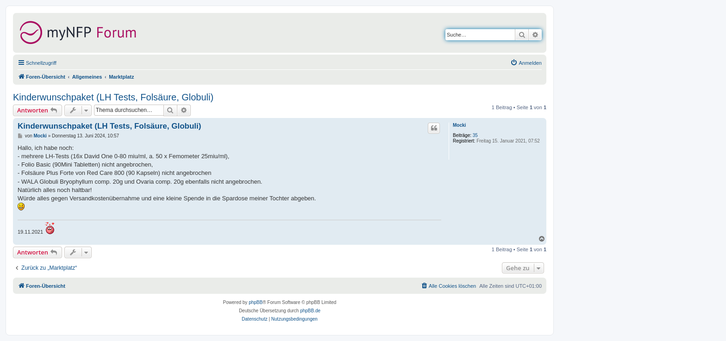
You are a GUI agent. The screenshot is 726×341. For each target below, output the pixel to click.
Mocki (459, 125)
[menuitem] (526, 62)
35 (475, 135)
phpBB (256, 302)
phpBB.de (310, 310)
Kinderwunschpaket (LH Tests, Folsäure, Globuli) (113, 97)
